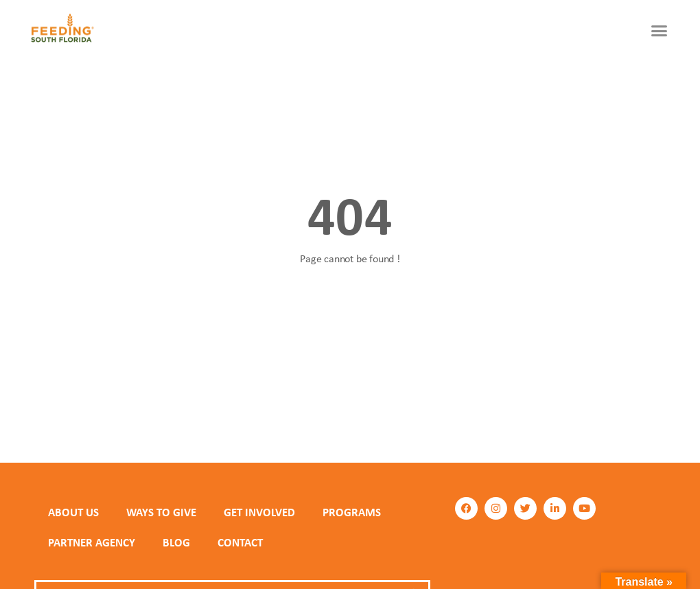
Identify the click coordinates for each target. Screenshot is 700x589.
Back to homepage (350, 308)
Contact (240, 542)
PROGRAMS (352, 512)
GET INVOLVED (259, 512)
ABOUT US (73, 512)
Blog (176, 542)
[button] (659, 31)
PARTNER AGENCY (91, 542)
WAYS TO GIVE (161, 512)
